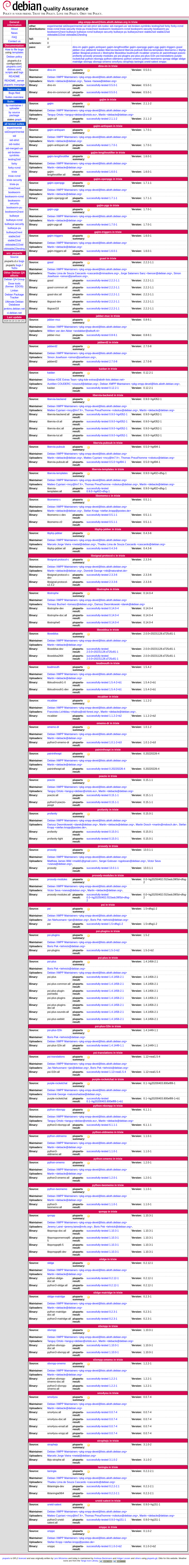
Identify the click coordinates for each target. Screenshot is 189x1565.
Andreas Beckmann (103, 1558)
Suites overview (14, 97)
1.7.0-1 (113, 145)
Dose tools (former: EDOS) (14, 285)
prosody (88, 55)
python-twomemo (152, 58)
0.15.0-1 (114, 831)
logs (21, 72)
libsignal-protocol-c (91, 53)
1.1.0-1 (113, 1151)
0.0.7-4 (113, 1412)
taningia (138, 61)
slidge (174, 58)
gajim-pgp (153, 47)
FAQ (14, 37)
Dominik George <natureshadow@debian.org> (74, 1094)
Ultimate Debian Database (14, 303)
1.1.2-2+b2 (115, 715)
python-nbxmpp (94, 58)
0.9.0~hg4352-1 (118, 414)
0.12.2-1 (114, 388)
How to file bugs (14, 49)
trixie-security (14, 180)
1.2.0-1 (113, 1177)
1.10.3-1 (114, 1230)
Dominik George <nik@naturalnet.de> (105, 570)
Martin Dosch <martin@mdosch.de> (156, 824)
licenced (22, 1558)
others (138, 1558)
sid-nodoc (14, 144)
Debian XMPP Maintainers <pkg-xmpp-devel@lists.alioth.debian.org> (87, 77)
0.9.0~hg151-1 (117, 1519)
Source (14, 257)
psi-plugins (124, 55)
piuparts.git (152, 1558)
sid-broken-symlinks (14, 154)
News (14, 33)
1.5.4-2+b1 (115, 682)
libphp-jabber (54, 533)
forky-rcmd (14, 167)
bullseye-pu (14, 228)
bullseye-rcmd (14, 220)
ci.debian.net (14, 313)
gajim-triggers (168, 47)
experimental (14, 127)
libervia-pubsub (134, 50)
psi (115, 55)
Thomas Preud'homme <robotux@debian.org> (111, 410)
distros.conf (14, 69)
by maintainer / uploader (14, 107)
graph (18, 119)
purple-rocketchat (57, 1083)
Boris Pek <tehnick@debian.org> (109, 919)
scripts (9, 72)
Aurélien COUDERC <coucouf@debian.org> (72, 383)
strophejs (128, 61)
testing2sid (14, 159)
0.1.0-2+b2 (115, 1546)
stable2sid (14, 236)
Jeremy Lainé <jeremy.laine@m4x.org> (69, 1226)
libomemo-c (171, 50)
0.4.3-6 (113, 548)
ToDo (14, 268)
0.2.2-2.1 (114, 1486)
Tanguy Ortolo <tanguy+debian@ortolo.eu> (72, 114)
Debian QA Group (14, 279)
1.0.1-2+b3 (115, 742)
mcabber (144, 53)
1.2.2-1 (113, 1378)
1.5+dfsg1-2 (116, 924)
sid (14, 136)
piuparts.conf (13, 66)
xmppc (163, 61)
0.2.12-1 (114, 1278)
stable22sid (14, 240)
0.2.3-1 (113, 1311)
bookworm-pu (14, 207)
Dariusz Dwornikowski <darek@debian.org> (119, 604)
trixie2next (14, 188)
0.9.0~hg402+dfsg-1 (98, 491)
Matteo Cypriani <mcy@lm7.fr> (65, 410)
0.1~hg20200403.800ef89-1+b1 (105, 1101)
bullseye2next (14, 232)
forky (14, 163)
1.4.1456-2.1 (116, 977)
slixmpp (87, 61)
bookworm (14, 192)
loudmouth (132, 53)
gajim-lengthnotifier (118, 47)
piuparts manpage (14, 84)
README (14, 76)
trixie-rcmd (14, 176)
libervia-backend (115, 50)
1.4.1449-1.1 (116, 1045)
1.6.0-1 (113, 171)
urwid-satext (151, 61)
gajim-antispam (97, 47)
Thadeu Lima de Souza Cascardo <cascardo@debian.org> (131, 544)
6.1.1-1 (113, 1125)
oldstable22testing (14, 248)
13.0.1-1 (114, 868)
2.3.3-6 (113, 574)
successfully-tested (97, 85)
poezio (181, 53)
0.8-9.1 (113, 335)
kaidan (101, 50)
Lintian (14, 290)
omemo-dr (156, 53)
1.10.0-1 (114, 1345)
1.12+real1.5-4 (117, 1072)
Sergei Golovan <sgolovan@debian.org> (122, 861)
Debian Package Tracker (14, 296)
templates (17, 52)
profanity (77, 55)
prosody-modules (103, 55)
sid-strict (14, 140)
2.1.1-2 (113, 118)
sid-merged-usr (14, 148)
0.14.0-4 (114, 608)
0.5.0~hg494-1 (117, 462)
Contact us (14, 41)
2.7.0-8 (113, 361)
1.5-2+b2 (114, 950)
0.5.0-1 (113, 85)
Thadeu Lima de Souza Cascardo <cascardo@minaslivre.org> (83, 273)
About (14, 29)
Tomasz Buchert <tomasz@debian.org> (70, 604)
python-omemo (132, 58)
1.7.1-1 (113, 198)
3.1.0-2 (113, 1459)
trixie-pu (14, 184)
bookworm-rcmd (14, 196)
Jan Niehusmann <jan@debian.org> (68, 919)
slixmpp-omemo (102, 61)
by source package (14, 114)
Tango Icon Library (89, 1560)
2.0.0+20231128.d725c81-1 (102, 651)
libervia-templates (154, 50)
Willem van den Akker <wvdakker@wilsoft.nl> (73, 330)
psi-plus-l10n (148, 55)
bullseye (14, 215)
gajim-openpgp (138, 47)
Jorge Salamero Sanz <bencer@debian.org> (146, 273)
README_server (14, 80)
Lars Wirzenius (61, 1558)
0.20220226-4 (117, 768)
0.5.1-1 (113, 514)
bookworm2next (14, 211)
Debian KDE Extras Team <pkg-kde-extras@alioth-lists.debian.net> (86, 379)
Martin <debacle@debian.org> (64, 81)
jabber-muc (79, 50)
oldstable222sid (14, 244)
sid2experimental (14, 131)
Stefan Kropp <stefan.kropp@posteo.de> (107, 510)
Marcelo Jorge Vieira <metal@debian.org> (71, 544)
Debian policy (14, 56)
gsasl (179, 47)
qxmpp (166, 58)
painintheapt (170, 53)
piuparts (6, 1558)
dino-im (77, 47)
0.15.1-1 (114, 795)
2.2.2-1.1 (114, 280)
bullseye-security (14, 224)
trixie (18, 101)
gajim (85, 47)
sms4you (117, 61)
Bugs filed (14, 93)
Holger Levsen (123, 1558)
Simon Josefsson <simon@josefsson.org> (71, 357)
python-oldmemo (113, 58)
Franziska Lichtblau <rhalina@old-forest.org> (73, 711)
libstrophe (108, 53)
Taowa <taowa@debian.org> (100, 81)
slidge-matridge (56, 1296)
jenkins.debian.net (14, 308)
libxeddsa (120, 53)
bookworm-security (14, 202)
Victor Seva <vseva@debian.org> (66, 890)
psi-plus (135, 55)
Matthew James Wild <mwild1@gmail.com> (72, 861)
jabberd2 (91, 50)
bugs (21, 261)
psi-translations (165, 55)
